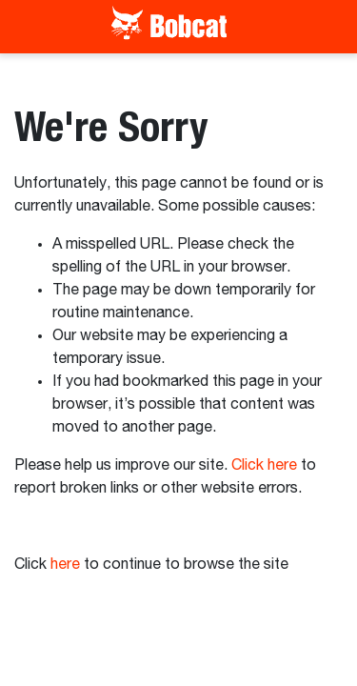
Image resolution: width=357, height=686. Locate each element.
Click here (264, 466)
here (65, 565)
